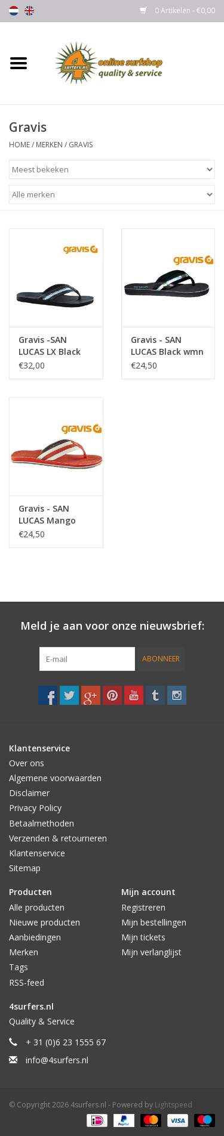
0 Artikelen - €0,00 (177, 10)
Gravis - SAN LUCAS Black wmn (167, 345)
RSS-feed (26, 982)
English (29, 11)
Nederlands (14, 11)
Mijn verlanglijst (151, 952)
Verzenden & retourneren (58, 838)
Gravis (81, 145)
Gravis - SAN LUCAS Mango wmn (47, 515)
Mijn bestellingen (153, 922)
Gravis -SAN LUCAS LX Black (50, 345)
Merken (49, 145)
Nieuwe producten (44, 922)
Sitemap (25, 868)
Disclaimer (29, 792)
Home (19, 145)
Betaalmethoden (41, 823)
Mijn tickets (143, 937)
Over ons (26, 763)
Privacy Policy (35, 807)
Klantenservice (37, 853)
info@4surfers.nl (57, 1060)
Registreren (143, 907)
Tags (18, 967)
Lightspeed (173, 1105)
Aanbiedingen (35, 937)
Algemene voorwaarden (55, 778)
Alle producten (37, 907)
